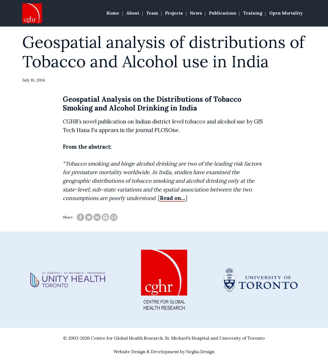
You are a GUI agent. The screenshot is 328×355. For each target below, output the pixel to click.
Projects (174, 13)
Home (112, 13)
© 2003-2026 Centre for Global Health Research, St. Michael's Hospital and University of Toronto (164, 338)
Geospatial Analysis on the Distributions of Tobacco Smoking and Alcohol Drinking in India (152, 103)
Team (152, 13)
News (196, 13)
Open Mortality (286, 13)
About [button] (132, 13)
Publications (222, 13)
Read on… (172, 198)
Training (252, 13)
